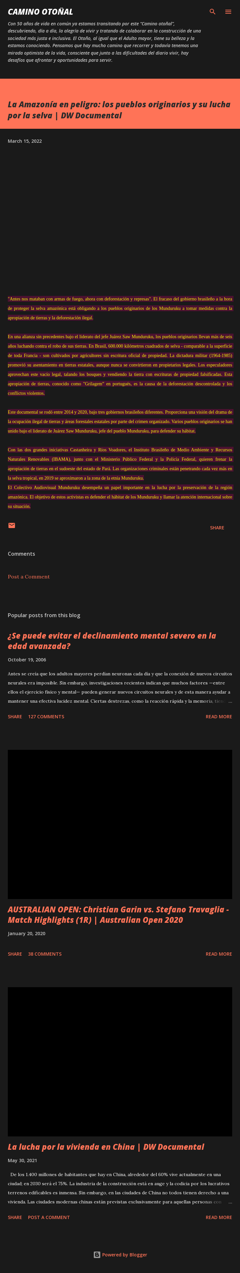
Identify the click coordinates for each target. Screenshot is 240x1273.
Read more (219, 716)
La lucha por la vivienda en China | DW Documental (106, 1146)
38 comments (45, 954)
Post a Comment (29, 576)
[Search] (213, 12)
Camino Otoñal (40, 11)
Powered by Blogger (120, 1255)
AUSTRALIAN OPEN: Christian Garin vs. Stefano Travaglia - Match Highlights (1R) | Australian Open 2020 (118, 914)
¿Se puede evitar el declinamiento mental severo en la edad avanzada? (112, 640)
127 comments (46, 716)
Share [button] (217, 527)
